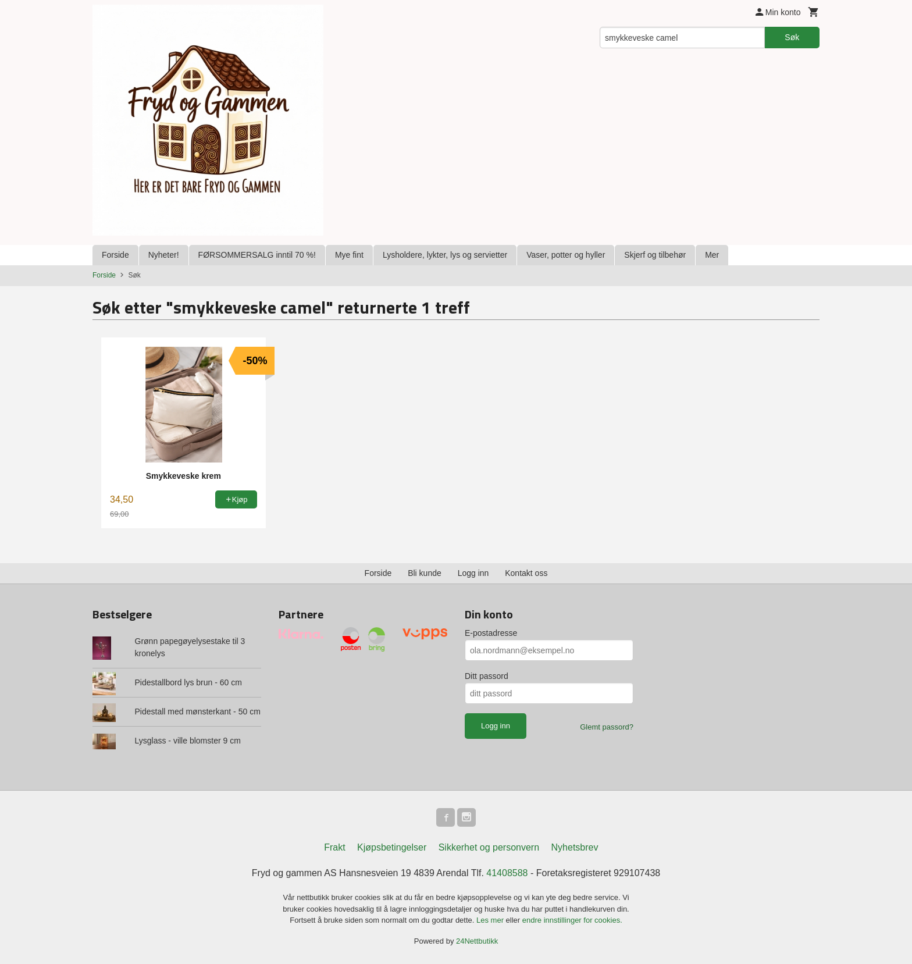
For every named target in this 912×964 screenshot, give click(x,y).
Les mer (491, 920)
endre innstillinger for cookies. (572, 920)
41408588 (507, 873)
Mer (712, 254)
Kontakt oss (526, 573)
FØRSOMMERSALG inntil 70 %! (257, 254)
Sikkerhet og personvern (489, 847)
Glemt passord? (606, 727)
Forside (115, 254)
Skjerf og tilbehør (655, 254)
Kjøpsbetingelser (391, 847)
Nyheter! (163, 254)
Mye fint (349, 254)
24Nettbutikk (477, 941)
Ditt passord (486, 676)
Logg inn (473, 573)
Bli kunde (424, 573)
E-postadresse (491, 633)
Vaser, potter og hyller (565, 254)
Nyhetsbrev (574, 847)
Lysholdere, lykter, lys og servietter (445, 254)
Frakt (334, 847)
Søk (792, 37)
